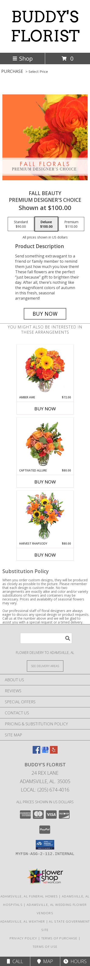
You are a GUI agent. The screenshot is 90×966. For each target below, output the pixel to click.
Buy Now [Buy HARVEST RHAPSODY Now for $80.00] (45, 555)
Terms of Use (45, 946)
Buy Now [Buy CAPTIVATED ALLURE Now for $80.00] (45, 482)
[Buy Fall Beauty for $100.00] (45, 314)
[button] (45, 845)
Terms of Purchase (59, 938)
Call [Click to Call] (15, 961)
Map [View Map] (45, 961)
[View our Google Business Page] (45, 752)
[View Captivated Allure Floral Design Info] (45, 443)
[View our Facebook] (36, 752)
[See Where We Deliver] (45, 665)
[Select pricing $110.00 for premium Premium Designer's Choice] (71, 224)
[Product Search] (46, 638)
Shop (22, 58)
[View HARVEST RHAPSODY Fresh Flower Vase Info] (45, 516)
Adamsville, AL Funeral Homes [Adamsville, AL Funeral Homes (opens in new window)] (29, 896)
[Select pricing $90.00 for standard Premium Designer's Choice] (21, 224)
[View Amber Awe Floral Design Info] (45, 370)
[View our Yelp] (54, 752)
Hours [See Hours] (75, 961)
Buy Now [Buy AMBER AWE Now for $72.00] (45, 409)
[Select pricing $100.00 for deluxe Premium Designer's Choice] (46, 224)
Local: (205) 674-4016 (45, 789)
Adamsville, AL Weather (22, 921)
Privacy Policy (23, 938)
